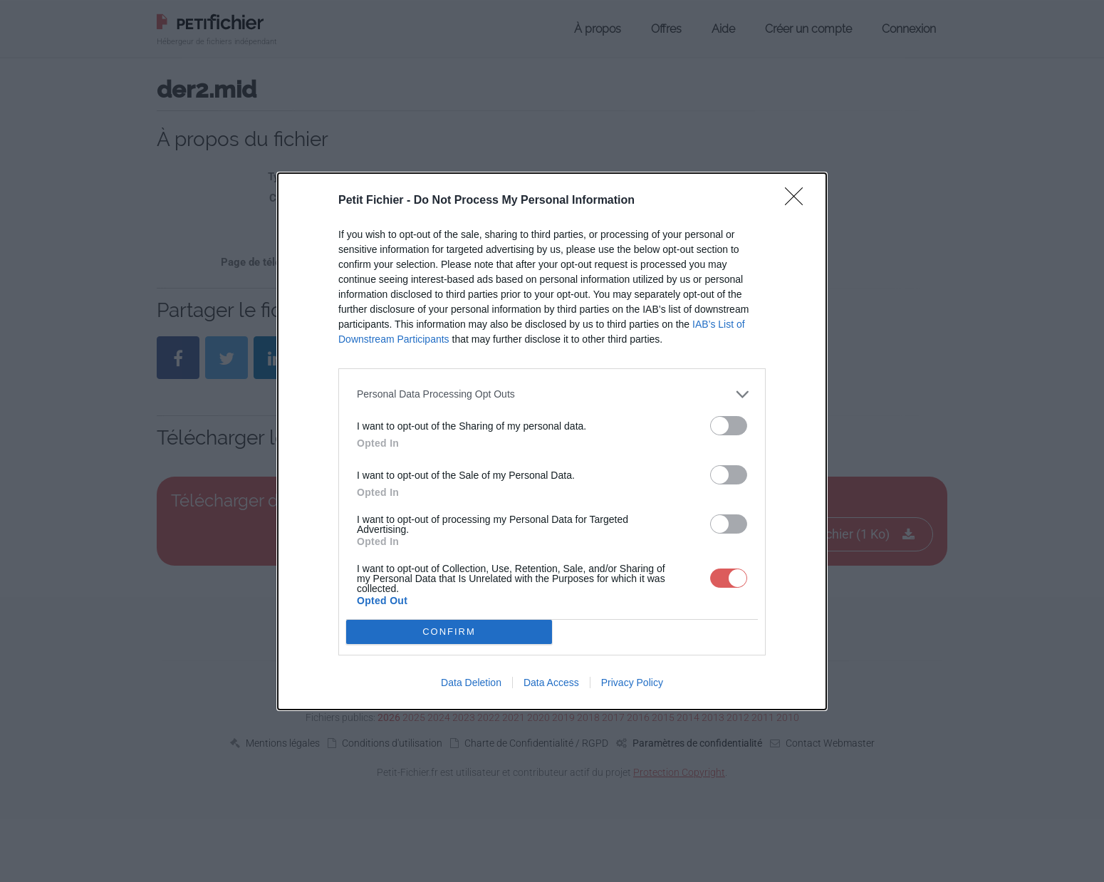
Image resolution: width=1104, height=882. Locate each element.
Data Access (551, 682)
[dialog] (552, 441)
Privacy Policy (632, 682)
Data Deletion (471, 682)
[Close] (798, 200)
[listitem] (552, 394)
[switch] (728, 425)
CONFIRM (449, 631)
